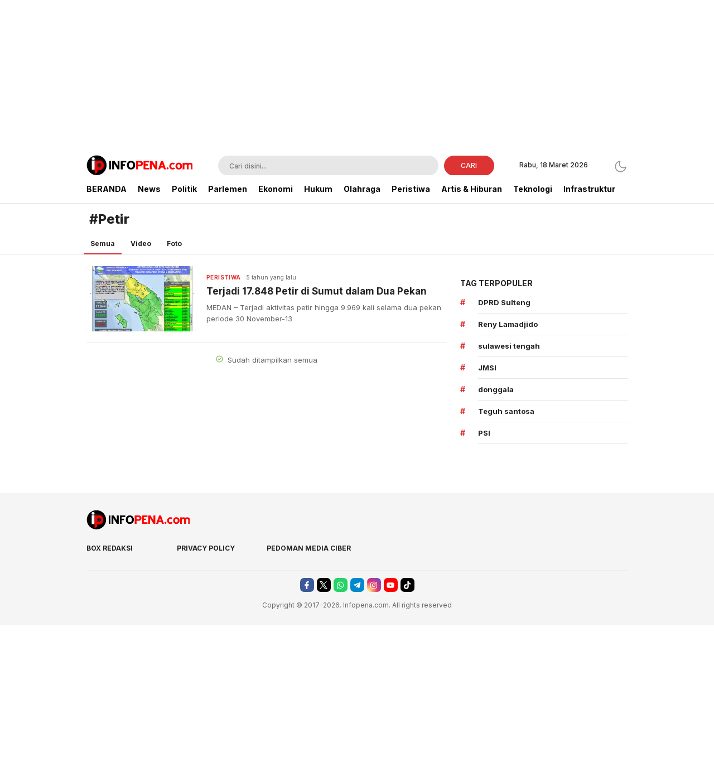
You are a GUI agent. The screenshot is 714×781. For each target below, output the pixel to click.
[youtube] (391, 585)
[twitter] (324, 585)
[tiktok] (407, 585)
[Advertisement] (357, 78)
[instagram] (374, 585)
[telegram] (357, 585)
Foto (174, 243)
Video (141, 243)
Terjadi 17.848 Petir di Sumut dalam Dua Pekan (316, 291)
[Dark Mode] (621, 166)
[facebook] (307, 585)
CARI (469, 165)
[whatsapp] (341, 585)
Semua (102, 243)
